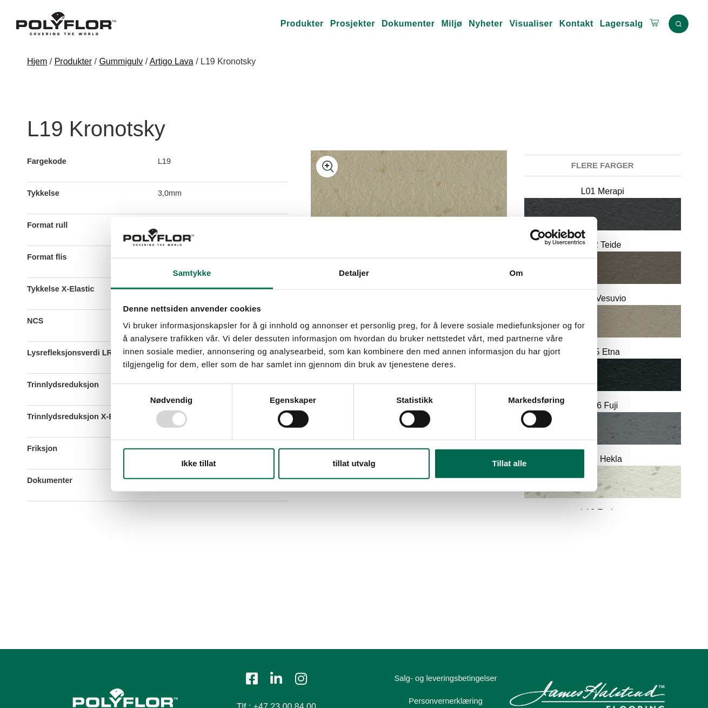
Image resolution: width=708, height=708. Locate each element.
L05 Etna (602, 351)
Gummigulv (121, 61)
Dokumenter (408, 23)
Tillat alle (509, 463)
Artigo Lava (171, 61)
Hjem (37, 61)
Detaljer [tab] (354, 272)
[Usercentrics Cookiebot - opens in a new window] (538, 237)
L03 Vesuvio (602, 298)
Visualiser (530, 23)
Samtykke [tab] (192, 272)
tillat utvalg (353, 463)
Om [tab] (516, 272)
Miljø (451, 23)
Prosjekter (352, 23)
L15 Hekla (602, 459)
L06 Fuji (602, 405)
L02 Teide (602, 244)
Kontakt (576, 23)
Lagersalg (621, 23)
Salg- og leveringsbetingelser (450, 678)
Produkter (302, 23)
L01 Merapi (602, 191)
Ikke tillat (198, 463)
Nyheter (486, 23)
